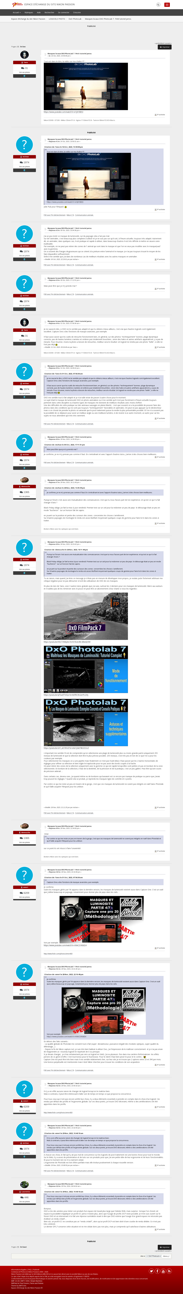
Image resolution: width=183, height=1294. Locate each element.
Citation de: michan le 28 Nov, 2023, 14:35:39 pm (64, 488)
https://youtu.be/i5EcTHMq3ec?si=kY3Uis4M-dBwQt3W (67, 642)
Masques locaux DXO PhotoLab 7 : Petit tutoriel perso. (70, 54)
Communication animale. (84, 215)
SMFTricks (22, 1286)
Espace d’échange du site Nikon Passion (49, 4)
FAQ (29, 1269)
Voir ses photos (24, 72)
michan (26, 157)
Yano (26, 62)
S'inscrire (77, 12)
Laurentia (26, 1192)
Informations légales (18, 1269)
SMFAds (14, 1283)
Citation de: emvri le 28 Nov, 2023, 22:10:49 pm (63, 974)
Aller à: (143, 1256)
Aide (39, 12)
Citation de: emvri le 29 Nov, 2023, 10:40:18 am (63, 1133)
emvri (25, 887)
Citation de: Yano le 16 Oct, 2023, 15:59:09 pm (63, 147)
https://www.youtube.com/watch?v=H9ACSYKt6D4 (65, 945)
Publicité (36, 1269)
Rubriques (29, 12)
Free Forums (24, 1283)
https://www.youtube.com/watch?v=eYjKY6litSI (63, 112)
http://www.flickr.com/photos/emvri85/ (58, 954)
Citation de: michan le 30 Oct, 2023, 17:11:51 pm (64, 445)
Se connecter (63, 12)
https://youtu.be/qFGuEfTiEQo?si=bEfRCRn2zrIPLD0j (66, 695)
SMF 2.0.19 (15, 1281)
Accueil (17, 12)
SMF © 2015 (25, 1281)
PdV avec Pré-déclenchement (54, 215)
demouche (25, 486)
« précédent (159, 43)
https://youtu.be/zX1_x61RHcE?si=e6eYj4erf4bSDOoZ (66, 748)
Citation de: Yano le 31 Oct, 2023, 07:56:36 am (63, 373)
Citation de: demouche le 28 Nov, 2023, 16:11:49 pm (66, 549)
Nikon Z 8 (70, 215)
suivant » (168, 43)
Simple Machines (36, 1281)
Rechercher (49, 12)
